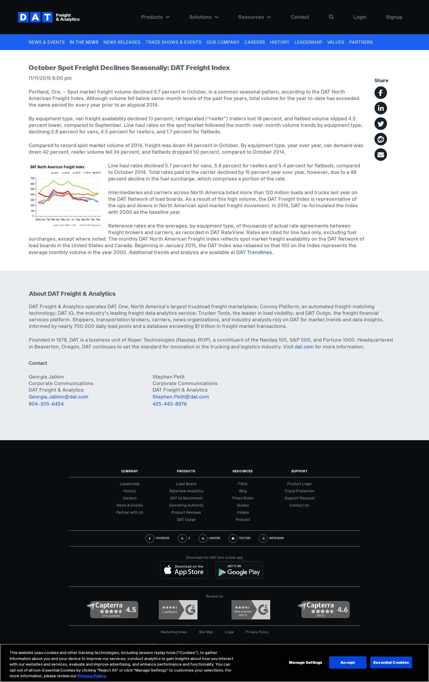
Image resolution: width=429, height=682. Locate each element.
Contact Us (299, 505)
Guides (243, 505)
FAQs (243, 484)
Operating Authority (186, 505)
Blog (243, 491)
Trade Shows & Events (173, 42)
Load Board (186, 484)
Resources (254, 17)
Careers (254, 42)
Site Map (206, 632)
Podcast (243, 519)
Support (299, 471)
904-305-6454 (46, 404)
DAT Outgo (186, 519)
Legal (229, 632)
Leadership (308, 42)
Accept (347, 662)
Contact (300, 17)
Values (335, 42)
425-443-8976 (170, 404)
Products (155, 17)
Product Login (299, 484)
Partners (361, 42)
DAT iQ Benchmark (186, 498)
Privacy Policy (257, 632)
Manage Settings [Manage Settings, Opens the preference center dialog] (305, 662)
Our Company (223, 42)
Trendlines (259, 252)
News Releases (122, 42)
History (280, 42)
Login (359, 17)
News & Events (47, 42)
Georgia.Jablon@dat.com (58, 396)
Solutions (204, 17)
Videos (243, 512)
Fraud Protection (299, 491)
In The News (84, 42)
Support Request (300, 498)
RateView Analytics (186, 491)
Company (129, 471)
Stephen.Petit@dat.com (181, 396)
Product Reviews (186, 512)
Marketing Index (174, 632)
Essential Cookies (391, 662)
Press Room (243, 498)
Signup (394, 17)
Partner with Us (129, 512)
